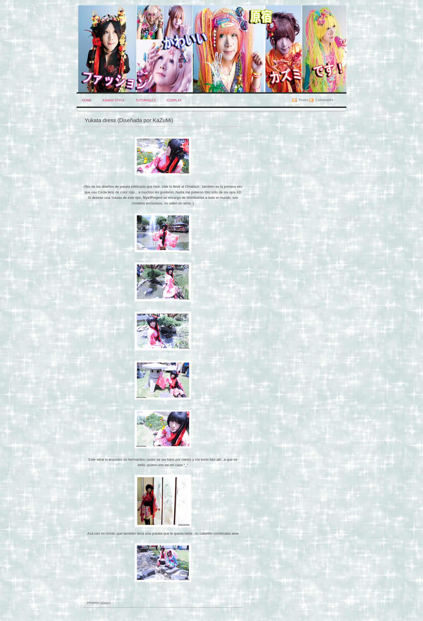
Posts (303, 100)
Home (87, 100)
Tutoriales (145, 100)
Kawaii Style (114, 100)
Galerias (104, 602)
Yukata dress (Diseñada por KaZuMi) (129, 120)
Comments (324, 100)
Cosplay (174, 100)
